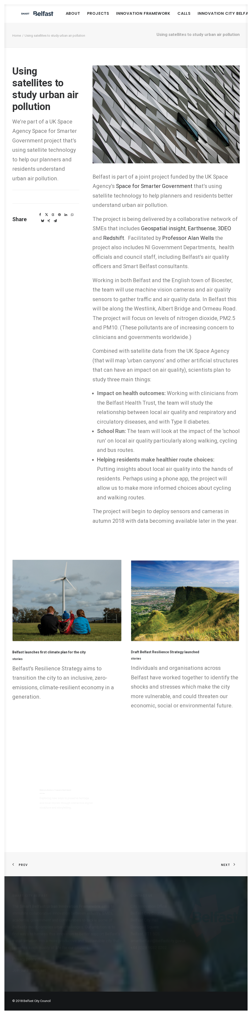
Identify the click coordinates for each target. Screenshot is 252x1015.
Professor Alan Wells (188, 245)
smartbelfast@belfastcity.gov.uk (158, 940)
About (103, 17)
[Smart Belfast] (52, 17)
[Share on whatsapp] (72, 222)
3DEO (224, 236)
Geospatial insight (163, 236)
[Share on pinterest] (59, 222)
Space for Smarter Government (154, 193)
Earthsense (202, 236)
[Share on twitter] (46, 222)
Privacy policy (24, 959)
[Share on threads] (53, 222)
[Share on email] (55, 228)
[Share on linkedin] (66, 222)
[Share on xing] (49, 228)
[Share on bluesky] (42, 228)
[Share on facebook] (40, 222)
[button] (67, 611)
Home (16, 43)
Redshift (113, 245)
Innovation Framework (174, 17)
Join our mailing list (29, 970)
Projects (128, 17)
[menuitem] (103, 17)
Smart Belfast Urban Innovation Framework (60, 906)
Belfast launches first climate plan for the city (55, 644)
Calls (214, 17)
